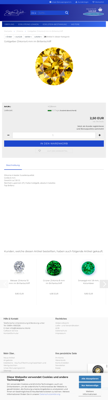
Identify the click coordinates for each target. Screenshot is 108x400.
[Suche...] (33, 12)
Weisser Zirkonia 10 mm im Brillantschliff (19, 282)
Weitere (75, 24)
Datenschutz (61, 330)
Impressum (60, 333)
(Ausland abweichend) (68, 110)
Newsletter (60, 365)
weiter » (28, 37)
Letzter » (38, 37)
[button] (8, 135)
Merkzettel (98, 2)
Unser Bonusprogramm (60, 2)
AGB (57, 328)
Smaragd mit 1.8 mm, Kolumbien (88, 282)
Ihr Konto (59, 358)
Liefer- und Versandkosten (67, 325)
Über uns (9, 24)
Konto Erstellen (62, 363)
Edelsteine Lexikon (28, 24)
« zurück (18, 37)
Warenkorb (60, 360)
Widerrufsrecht (62, 323)
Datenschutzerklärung (50, 394)
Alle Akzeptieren (90, 378)
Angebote (8, 360)
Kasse (58, 368)
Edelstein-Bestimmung (55, 24)
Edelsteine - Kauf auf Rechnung (18, 363)
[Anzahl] (54, 135)
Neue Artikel (9, 358)
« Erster (9, 37)
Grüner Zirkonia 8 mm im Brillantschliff (54, 282)
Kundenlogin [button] (82, 2)
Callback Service (11, 330)
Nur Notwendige (90, 385)
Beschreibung (13, 165)
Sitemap (7, 370)
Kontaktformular (11, 333)
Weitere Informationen (90, 392)
